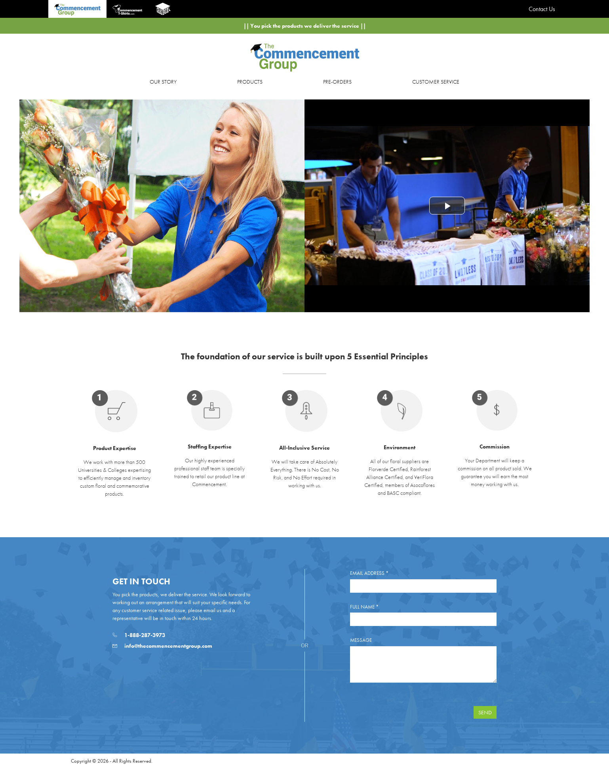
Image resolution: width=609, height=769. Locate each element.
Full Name (364, 606)
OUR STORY (163, 81)
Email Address (369, 573)
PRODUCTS (250, 81)
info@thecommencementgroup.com (162, 645)
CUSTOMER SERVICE (435, 81)
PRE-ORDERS (337, 81)
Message (361, 640)
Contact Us (542, 9)
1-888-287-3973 (138, 635)
